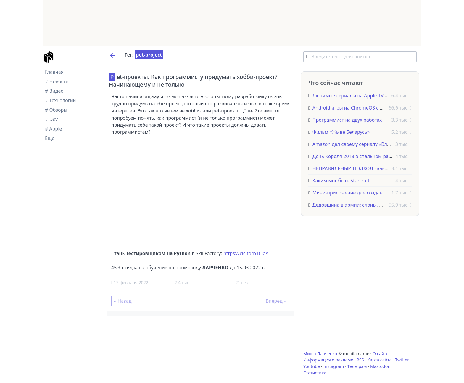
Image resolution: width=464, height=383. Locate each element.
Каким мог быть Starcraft (341, 180)
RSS (360, 360)
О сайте (380, 353)
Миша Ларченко (320, 353)
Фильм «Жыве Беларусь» (341, 132)
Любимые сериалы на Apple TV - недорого (360, 95)
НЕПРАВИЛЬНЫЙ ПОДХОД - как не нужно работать (370, 168)
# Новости (57, 81)
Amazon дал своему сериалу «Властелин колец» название (378, 144)
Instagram (333, 366)
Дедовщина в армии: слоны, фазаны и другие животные (377, 205)
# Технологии (60, 100)
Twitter (402, 360)
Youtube (311, 366)
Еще (49, 138)
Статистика (314, 373)
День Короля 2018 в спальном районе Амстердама (370, 156)
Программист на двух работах (347, 120)
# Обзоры (56, 110)
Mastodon (380, 366)
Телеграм (357, 366)
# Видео (54, 91)
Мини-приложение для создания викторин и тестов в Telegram (384, 192)
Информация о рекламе (328, 360)
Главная (54, 72)
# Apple (53, 128)
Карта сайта (379, 360)
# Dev (51, 119)
